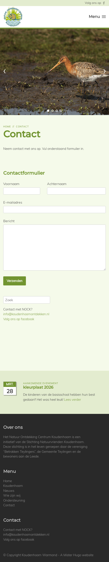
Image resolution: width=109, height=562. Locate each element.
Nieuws (8, 491)
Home (7, 126)
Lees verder (72, 399)
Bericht (8, 221)
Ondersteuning (14, 500)
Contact (22, 126)
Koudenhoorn (13, 486)
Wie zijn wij (12, 495)
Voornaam (11, 184)
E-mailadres (12, 202)
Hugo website (83, 555)
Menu (97, 16)
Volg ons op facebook (18, 319)
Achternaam (56, 184)
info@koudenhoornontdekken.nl (26, 314)
